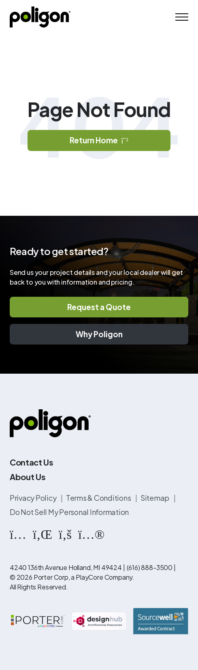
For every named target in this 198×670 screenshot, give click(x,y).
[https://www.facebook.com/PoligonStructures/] (65, 533)
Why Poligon (99, 334)
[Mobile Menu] (181, 17)
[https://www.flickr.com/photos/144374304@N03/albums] (91, 533)
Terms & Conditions (99, 497)
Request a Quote (99, 307)
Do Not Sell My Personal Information (69, 512)
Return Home (99, 140)
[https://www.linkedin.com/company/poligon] (42, 533)
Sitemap (155, 497)
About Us (27, 477)
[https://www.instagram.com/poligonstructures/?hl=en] (18, 533)
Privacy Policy (33, 497)
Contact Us (31, 462)
